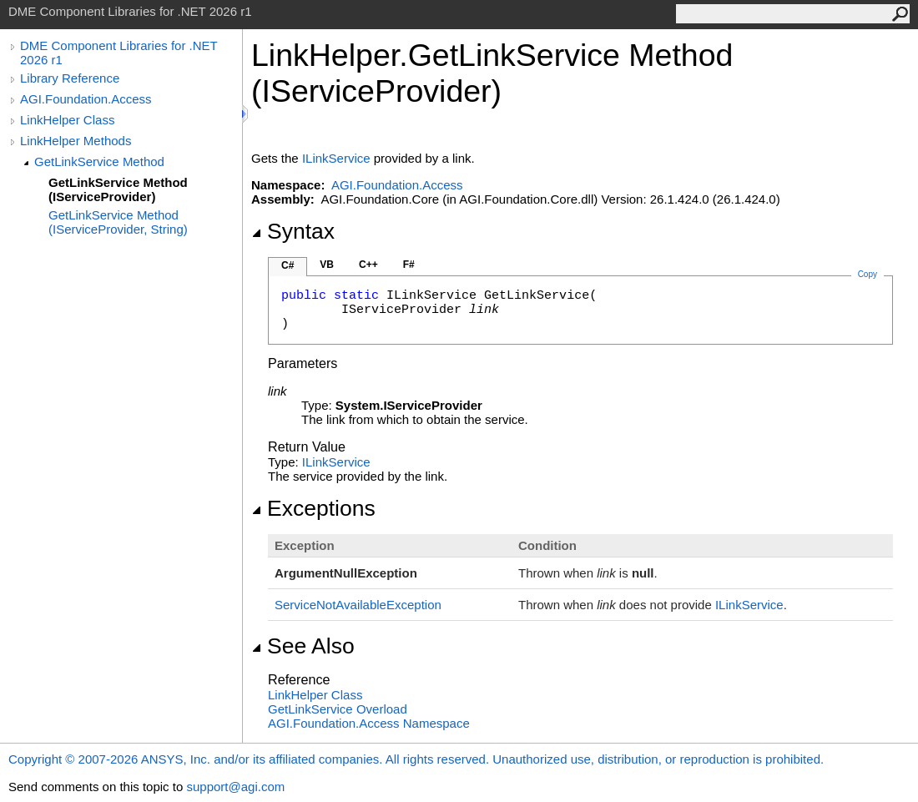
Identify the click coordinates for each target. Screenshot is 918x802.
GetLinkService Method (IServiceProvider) (118, 189)
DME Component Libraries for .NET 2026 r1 (118, 52)
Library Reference (69, 78)
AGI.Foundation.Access (86, 99)
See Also (303, 645)
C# (287, 265)
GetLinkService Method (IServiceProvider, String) (118, 222)
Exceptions (313, 508)
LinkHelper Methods (75, 141)
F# (409, 264)
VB (327, 264)
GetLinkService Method (99, 161)
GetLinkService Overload (337, 709)
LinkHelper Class (67, 120)
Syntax (293, 231)
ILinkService (336, 158)
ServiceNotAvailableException (358, 605)
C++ (368, 264)
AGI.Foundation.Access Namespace (369, 723)
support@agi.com (235, 786)
